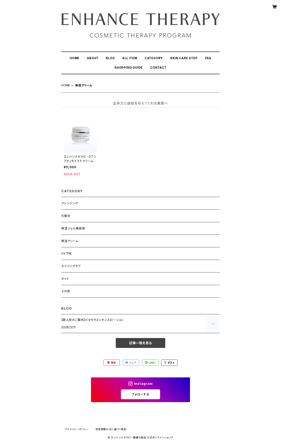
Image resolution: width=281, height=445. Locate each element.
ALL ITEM (129, 58)
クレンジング (69, 203)
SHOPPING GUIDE (129, 67)
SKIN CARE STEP (183, 58)
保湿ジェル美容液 (73, 228)
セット (65, 278)
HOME (74, 58)
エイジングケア (71, 266)
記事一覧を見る (140, 343)
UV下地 (66, 253)
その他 (65, 291)
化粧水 (65, 215)
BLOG (110, 58)
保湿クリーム (69, 241)
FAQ (208, 58)
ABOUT (92, 58)
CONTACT (158, 67)
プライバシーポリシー (77, 429)
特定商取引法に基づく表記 (111, 429)
